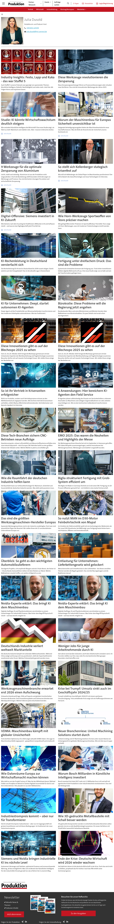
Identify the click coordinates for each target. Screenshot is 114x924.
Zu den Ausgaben (78, 913)
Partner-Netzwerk (32, 3)
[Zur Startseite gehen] (16, 3)
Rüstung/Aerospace (67, 9)
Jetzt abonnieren (14, 914)
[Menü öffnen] (3, 3)
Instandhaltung (52, 9)
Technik (30, 9)
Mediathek (81, 9)
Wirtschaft (40, 9)
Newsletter (89, 3)
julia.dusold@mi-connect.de (36, 31)
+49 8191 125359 (32, 28)
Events (47, 2)
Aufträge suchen (57, 3)
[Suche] (68, 3)
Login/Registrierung (106, 3)
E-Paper (76, 3)
